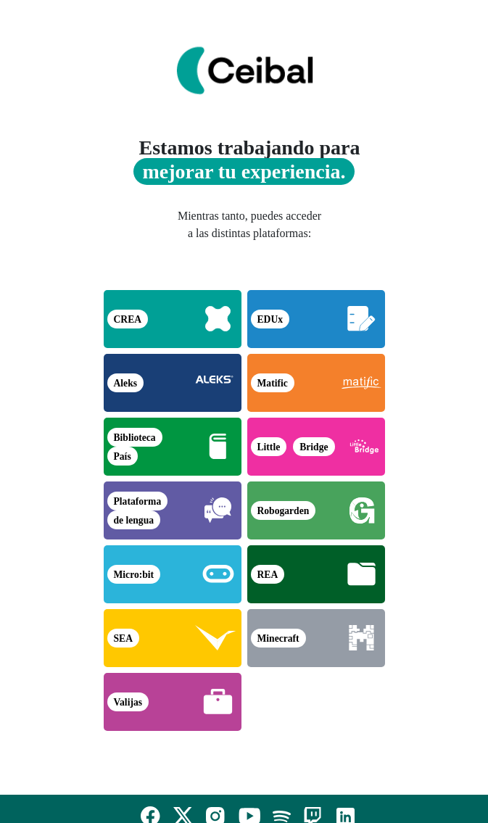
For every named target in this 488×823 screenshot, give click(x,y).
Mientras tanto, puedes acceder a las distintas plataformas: (249, 224)
